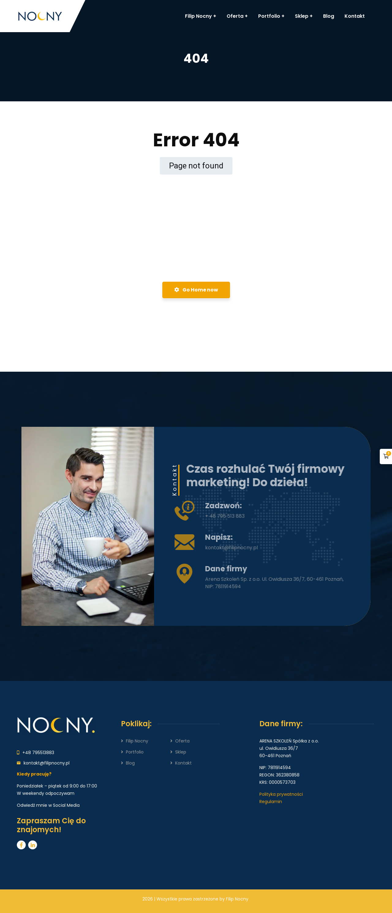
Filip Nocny (137, 741)
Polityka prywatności (281, 794)
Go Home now (196, 289)
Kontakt (183, 763)
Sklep (180, 752)
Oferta (182, 741)
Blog (130, 763)
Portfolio (135, 752)
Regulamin (270, 801)
